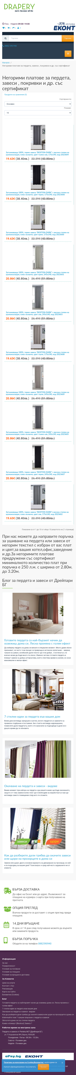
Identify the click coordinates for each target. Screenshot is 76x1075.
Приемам (43, 1067)
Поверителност (8, 966)
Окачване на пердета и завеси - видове (30, 786)
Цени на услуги (8, 983)
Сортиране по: (66, 99)
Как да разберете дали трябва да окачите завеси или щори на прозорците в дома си (37, 856)
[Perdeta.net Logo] (18, 8)
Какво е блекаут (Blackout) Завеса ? (17, 1023)
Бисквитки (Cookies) (10, 995)
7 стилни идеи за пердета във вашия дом (32, 716)
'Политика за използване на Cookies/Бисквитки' (24, 1062)
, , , (19, 1035)
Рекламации (7, 989)
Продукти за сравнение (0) (15, 95)
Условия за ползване (11, 969)
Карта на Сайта (8, 992)
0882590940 (44, 943)
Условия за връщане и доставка (15, 975)
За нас (5, 963)
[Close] (62, 1062)
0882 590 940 (9, 46)
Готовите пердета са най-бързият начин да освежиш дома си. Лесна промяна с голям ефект (37, 641)
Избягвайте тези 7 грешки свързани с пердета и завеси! (25, 1017)
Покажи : (68, 108)
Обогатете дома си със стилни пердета (18, 1020)
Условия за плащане (11, 972)
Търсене (67, 38)
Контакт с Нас (8, 986)
